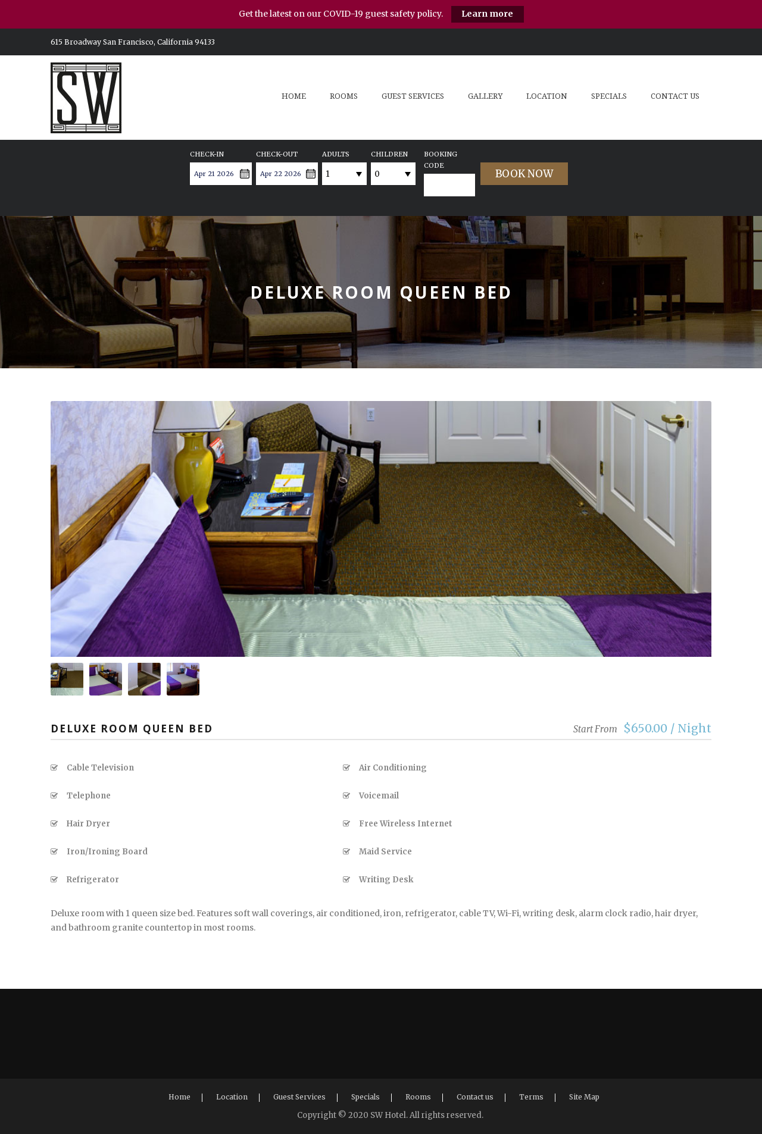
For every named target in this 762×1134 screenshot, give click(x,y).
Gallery (485, 96)
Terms (531, 1096)
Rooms (344, 96)
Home (294, 96)
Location (546, 96)
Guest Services (413, 96)
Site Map (584, 1096)
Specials (609, 96)
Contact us (675, 96)
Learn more (487, 13)
